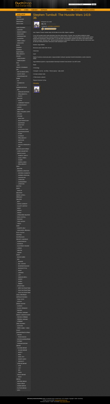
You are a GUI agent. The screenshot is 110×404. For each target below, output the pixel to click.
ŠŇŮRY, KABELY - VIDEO (23, 328)
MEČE (19, 354)
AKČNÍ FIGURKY (21, 58)
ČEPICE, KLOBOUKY (22, 203)
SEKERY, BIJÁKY (22, 359)
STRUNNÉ (19, 116)
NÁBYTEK (19, 250)
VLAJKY (18, 330)
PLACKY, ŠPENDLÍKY (22, 308)
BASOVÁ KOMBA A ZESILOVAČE (21, 33)
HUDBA (18, 78)
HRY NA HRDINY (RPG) (23, 71)
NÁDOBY (19, 252)
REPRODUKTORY (21, 36)
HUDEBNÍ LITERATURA (23, 175)
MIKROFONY (20, 109)
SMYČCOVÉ (21, 140)
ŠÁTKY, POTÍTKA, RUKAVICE (21, 218)
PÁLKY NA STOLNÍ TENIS (24, 290)
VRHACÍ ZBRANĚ (21, 374)
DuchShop (18, 2)
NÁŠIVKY (19, 210)
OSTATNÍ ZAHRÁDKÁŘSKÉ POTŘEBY (23, 340)
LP (18, 85)
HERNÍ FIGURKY (21, 60)
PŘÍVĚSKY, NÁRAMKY (22, 312)
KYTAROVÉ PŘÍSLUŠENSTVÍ (22, 137)
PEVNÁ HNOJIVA (22, 337)
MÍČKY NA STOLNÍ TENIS (24, 288)
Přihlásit (68, 9)
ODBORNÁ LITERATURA (23, 170)
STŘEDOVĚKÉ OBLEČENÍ (23, 215)
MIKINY (19, 208)
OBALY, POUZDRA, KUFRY (23, 111)
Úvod (19, 10)
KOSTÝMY (18, 186)
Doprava (44, 10)
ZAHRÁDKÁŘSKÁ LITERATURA (22, 183)
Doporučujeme (19, 21)
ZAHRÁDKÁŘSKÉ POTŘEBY (23, 332)
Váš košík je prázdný (88, 9)
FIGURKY (18, 56)
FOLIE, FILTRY (20, 299)
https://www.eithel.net (65, 401)
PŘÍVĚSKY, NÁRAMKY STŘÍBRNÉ (22, 320)
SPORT (18, 254)
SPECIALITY (21, 361)
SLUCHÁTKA (20, 38)
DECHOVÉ (19, 98)
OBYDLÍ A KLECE (21, 153)
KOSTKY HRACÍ (21, 74)
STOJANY (19, 114)
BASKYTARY (21, 118)
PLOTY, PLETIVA (20, 232)
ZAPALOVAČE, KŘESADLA (23, 230)
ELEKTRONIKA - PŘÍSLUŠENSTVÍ (20, 53)
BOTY (18, 201)
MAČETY (20, 352)
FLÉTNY (20, 100)
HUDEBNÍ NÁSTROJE (21, 87)
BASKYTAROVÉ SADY (23, 120)
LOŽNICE (19, 248)
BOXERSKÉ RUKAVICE (23, 266)
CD (18, 80)
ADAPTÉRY (20, 29)
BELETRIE (19, 168)
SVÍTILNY (19, 301)
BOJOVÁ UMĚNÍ (21, 257)
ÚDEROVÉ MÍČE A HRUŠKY (22, 278)
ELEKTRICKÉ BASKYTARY (21, 124)
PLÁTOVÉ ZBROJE (21, 388)
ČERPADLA (19, 49)
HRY (17, 69)
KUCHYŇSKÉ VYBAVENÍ (23, 246)
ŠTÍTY (18, 390)
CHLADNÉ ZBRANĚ (22, 348)
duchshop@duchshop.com (61, 400)
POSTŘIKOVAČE (20, 237)
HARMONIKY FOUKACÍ (23, 102)
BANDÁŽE (20, 261)
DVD (18, 65)
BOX (18, 259)
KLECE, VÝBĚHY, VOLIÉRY (22, 159)
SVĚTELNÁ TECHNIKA (21, 297)
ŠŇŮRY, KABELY (21, 40)
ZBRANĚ (18, 345)
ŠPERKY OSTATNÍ (20, 303)
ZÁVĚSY (20, 281)
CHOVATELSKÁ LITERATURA (22, 178)
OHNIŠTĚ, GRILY (21, 228)
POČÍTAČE (19, 234)
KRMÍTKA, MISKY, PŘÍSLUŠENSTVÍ (22, 163)
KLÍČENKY (19, 306)
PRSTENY (19, 310)
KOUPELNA (20, 243)
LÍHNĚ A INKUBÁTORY (22, 151)
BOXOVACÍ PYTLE (22, 268)
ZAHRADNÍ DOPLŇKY (22, 343)
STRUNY (20, 142)
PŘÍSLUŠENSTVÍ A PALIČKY (22, 95)
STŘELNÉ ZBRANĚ (21, 363)
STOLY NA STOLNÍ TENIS (24, 292)
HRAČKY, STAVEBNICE (22, 67)
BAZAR (18, 45)
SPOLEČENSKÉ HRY (22, 76)
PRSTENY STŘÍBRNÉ (22, 317)
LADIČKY (19, 107)
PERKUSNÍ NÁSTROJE (23, 91)
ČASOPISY (19, 47)
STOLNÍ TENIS (20, 286)
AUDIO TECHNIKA (20, 27)
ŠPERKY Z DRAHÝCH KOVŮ (23, 314)
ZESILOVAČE (20, 43)
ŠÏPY (19, 370)
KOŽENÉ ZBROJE (21, 385)
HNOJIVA (19, 334)
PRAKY (20, 377)
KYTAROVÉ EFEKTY (22, 105)
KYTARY (20, 127)
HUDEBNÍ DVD (20, 83)
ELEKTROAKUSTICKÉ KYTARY (23, 132)
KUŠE (19, 365)
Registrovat (76, 9)
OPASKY (19, 212)
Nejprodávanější (20, 19)
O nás (26, 10)
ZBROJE (18, 379)
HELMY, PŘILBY (21, 383)
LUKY (19, 368)
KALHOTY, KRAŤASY (22, 206)
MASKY (18, 188)
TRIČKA (19, 223)
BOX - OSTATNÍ (22, 263)
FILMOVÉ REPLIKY (21, 241)
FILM (17, 63)
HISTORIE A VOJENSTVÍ (54, 26)
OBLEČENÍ (19, 199)
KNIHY (18, 166)
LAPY (19, 275)
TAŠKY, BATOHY (21, 221)
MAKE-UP (19, 190)
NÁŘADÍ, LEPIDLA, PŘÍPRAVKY (20, 196)
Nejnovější (18, 17)
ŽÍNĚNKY (20, 283)
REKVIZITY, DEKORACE (22, 239)
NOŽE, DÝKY (21, 356)
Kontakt (34, 10)
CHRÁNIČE (21, 272)
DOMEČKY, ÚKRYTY (23, 155)
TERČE (20, 372)
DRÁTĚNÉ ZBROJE (22, 381)
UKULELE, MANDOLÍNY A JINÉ (24, 145)
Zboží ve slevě (19, 23)
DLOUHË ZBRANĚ (22, 350)
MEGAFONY (19, 192)
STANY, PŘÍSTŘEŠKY (21, 294)
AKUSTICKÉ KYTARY (23, 129)
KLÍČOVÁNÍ (20, 325)
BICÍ (18, 89)
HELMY (20, 270)
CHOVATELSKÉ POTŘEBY (22, 149)
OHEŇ (17, 226)
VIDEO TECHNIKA (20, 323)
